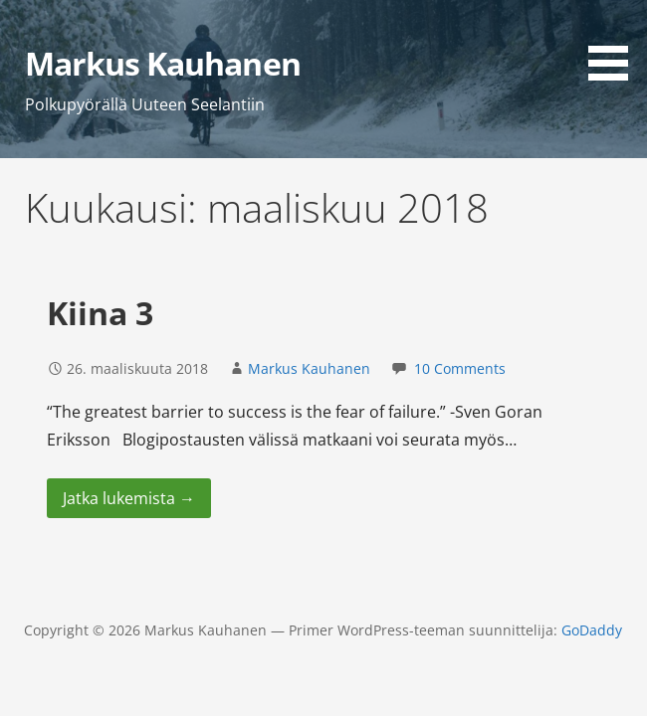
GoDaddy (591, 630)
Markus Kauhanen (163, 63)
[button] (615, 44)
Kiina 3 (100, 312)
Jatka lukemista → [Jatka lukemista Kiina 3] (129, 498)
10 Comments (460, 368)
